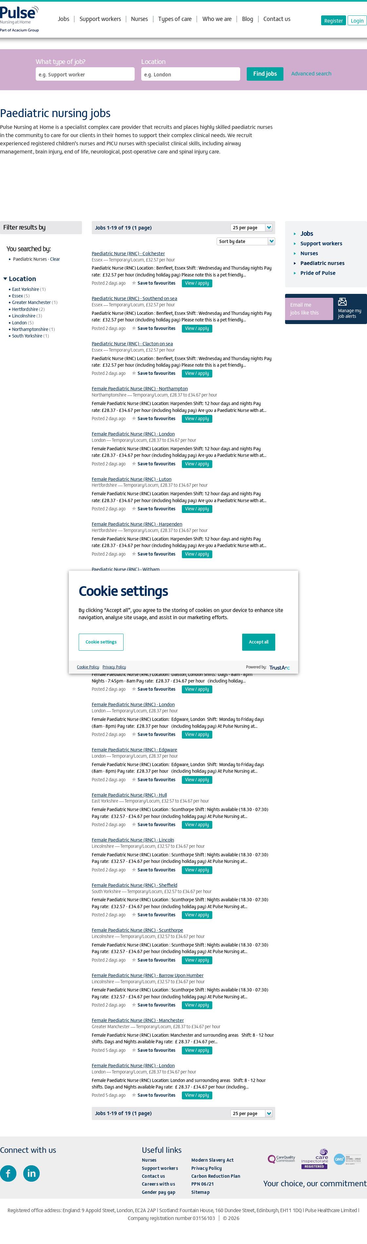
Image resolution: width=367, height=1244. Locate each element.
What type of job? (61, 61)
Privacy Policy (206, 1168)
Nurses (139, 18)
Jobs (63, 19)
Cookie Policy (88, 666)
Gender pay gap (159, 1192)
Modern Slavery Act (212, 1160)
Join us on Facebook (8, 1173)
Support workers (100, 18)
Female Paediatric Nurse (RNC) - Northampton (140, 388)
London (19, 322)
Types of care (175, 19)
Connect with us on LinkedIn (31, 1173)
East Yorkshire (25, 289)
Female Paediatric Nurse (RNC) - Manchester (138, 1019)
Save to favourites (156, 283)
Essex (17, 296)
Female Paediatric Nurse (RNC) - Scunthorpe (137, 929)
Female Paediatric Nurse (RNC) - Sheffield (134, 884)
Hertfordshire (25, 309)
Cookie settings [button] (101, 642)
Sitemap (200, 1192)
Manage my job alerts (349, 313)
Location (153, 61)
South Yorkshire (27, 336)
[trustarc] (279, 667)
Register (333, 20)
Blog (247, 18)
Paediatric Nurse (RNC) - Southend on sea (134, 298)
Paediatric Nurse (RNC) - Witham (126, 568)
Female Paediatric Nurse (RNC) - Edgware (134, 749)
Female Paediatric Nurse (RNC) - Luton (131, 478)
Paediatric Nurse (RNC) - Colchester (128, 253)
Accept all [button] (258, 642)
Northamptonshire (30, 329)
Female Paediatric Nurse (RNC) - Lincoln (133, 839)
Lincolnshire (23, 316)
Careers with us (158, 1184)
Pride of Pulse (318, 272)
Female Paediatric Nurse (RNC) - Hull (129, 794)
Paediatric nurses (322, 263)
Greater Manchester (31, 302)
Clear (55, 259)
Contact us (276, 18)
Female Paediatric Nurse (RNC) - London (133, 433)
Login (357, 20)
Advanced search (311, 73)
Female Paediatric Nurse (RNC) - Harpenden (137, 523)
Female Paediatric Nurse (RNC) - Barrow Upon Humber (147, 974)
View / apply (197, 283)
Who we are (217, 19)
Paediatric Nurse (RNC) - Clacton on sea (132, 343)
